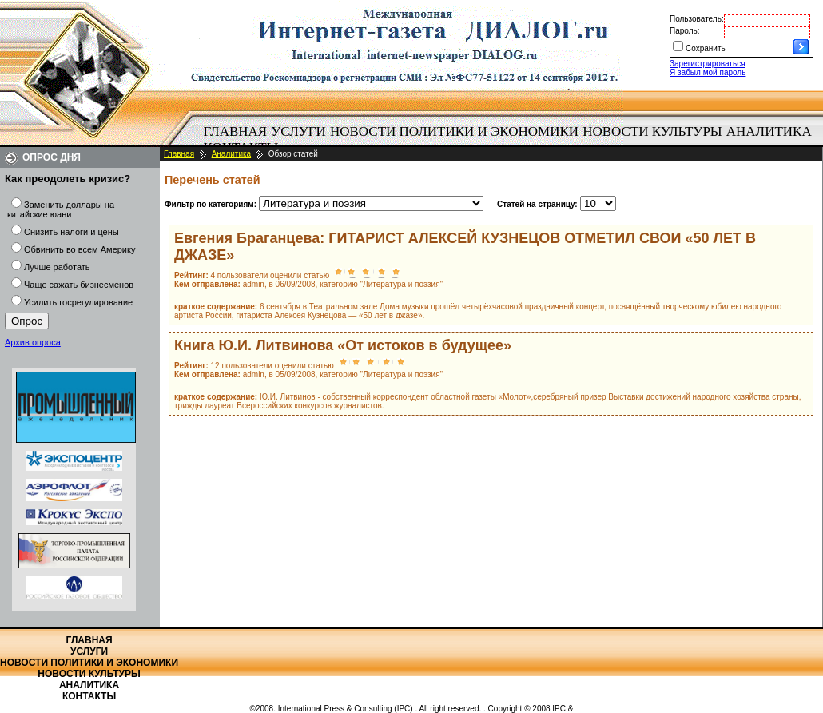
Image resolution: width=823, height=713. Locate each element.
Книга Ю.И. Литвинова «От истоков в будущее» (342, 345)
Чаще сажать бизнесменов (78, 284)
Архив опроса (33, 342)
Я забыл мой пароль (707, 72)
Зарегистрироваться (707, 63)
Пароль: (684, 30)
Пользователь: (697, 18)
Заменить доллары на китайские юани (60, 209)
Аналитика (769, 131)
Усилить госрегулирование (78, 302)
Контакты (89, 696)
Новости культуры (652, 131)
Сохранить (706, 48)
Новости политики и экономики (454, 131)
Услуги (298, 131)
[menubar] (511, 140)
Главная (236, 131)
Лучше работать (57, 267)
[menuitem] (235, 132)
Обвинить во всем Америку (79, 249)
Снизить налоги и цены (71, 232)
